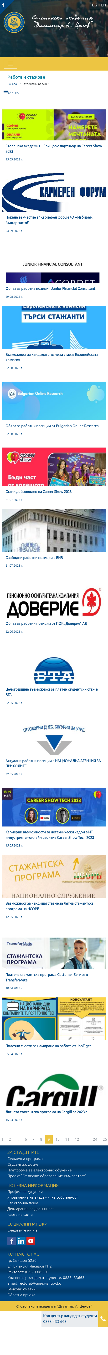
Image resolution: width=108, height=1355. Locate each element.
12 (77, 1139)
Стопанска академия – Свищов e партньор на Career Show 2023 (53, 149)
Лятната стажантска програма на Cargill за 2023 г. (46, 1112)
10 (57, 1139)
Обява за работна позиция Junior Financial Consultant (50, 289)
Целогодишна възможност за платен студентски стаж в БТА (51, 692)
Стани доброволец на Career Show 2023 (38, 492)
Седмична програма (25, 1158)
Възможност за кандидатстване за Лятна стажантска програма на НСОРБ (49, 906)
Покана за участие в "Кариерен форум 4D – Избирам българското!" (49, 220)
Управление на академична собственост (42, 1197)
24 (95, 1139)
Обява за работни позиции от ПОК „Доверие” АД (46, 623)
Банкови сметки (21, 1289)
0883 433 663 (70, 1319)
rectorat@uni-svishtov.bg (40, 1283)
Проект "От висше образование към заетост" (46, 1176)
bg (94, 5)
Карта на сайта (20, 1214)
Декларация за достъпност (30, 1208)
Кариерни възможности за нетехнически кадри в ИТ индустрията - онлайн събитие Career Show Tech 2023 (49, 835)
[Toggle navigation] (10, 64)
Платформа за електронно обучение (39, 1170)
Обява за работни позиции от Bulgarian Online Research (52, 426)
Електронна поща (22, 1203)
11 (67, 1139)
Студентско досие (22, 1164)
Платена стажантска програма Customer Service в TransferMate (46, 977)
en (103, 5)
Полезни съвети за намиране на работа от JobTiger (48, 1046)
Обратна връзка (21, 1295)
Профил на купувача (25, 1191)
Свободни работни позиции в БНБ (34, 558)
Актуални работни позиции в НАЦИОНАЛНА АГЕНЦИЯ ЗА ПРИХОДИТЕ (53, 763)
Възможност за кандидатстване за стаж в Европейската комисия (51, 357)
